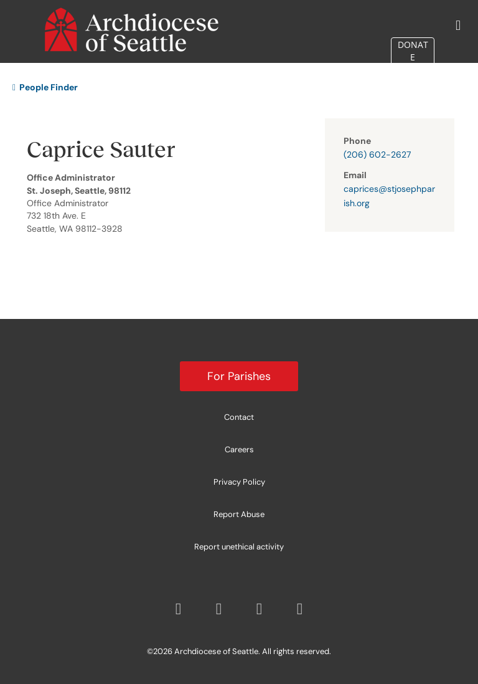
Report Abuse (239, 514)
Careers (239, 449)
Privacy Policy (239, 482)
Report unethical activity (239, 546)
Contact (239, 417)
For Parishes (239, 376)
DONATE (413, 51)
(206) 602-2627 (377, 154)
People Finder (45, 87)
